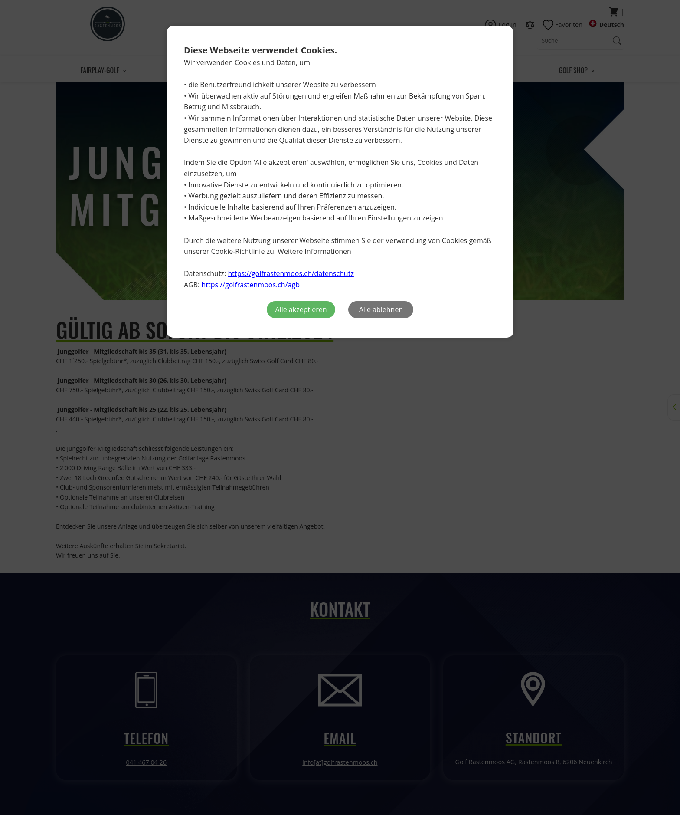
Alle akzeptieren (301, 309)
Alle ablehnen (381, 309)
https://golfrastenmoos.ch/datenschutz (290, 273)
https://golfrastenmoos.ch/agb (250, 284)
